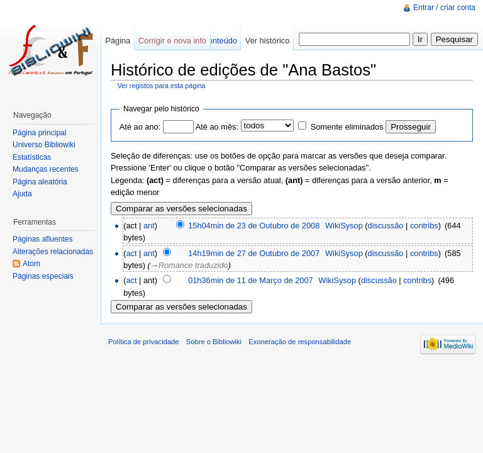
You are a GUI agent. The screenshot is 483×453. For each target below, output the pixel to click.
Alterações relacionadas (53, 251)
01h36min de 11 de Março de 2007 (250, 280)
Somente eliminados (347, 126)
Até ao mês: (217, 126)
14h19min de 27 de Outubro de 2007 (253, 253)
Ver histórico (267, 40)
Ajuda (22, 193)
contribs (424, 225)
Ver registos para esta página (162, 85)
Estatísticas (32, 157)
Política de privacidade (143, 341)
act (131, 253)
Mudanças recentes (46, 169)
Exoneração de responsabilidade (299, 341)
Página (117, 40)
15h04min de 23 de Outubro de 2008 (253, 225)
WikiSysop (344, 225)
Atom (31, 263)
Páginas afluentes (42, 239)
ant (149, 225)
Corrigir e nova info (172, 40)
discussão (386, 225)
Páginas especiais (43, 276)
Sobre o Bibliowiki (214, 341)
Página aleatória (40, 181)
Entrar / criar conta (444, 7)
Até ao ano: (139, 126)
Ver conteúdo (213, 40)
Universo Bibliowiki (44, 144)
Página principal (39, 132)
